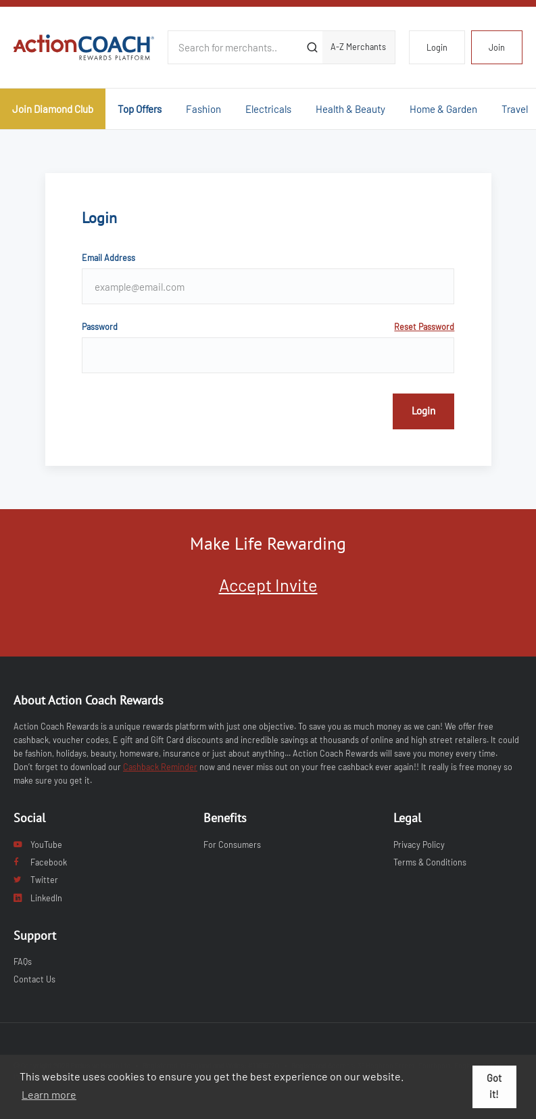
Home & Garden (443, 109)
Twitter (36, 879)
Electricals (268, 109)
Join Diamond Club (52, 109)
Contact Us (34, 979)
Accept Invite (268, 584)
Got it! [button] (494, 1086)
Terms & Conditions (429, 862)
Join (497, 47)
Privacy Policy (419, 844)
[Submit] (312, 47)
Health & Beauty (350, 109)
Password (268, 326)
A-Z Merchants (358, 46)
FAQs (23, 961)
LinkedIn (38, 897)
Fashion (203, 109)
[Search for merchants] (235, 47)
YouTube (38, 844)
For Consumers (232, 844)
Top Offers (140, 109)
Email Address (108, 257)
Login (437, 47)
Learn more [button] (49, 1094)
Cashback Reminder (160, 766)
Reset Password (424, 326)
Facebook (40, 862)
